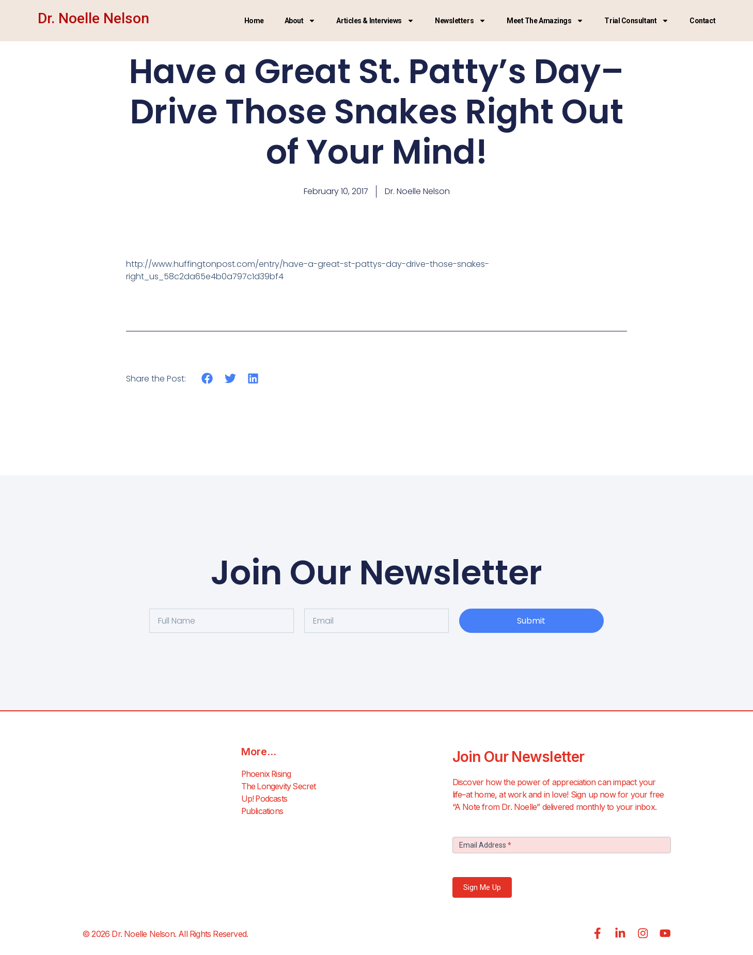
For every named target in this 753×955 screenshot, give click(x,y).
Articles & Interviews (375, 20)
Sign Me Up (482, 887)
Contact (702, 21)
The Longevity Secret (279, 787)
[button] (207, 379)
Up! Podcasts (264, 799)
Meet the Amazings (545, 20)
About (300, 20)
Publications (262, 811)
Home (254, 21)
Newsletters (460, 20)
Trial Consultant (636, 20)
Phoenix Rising (267, 774)
